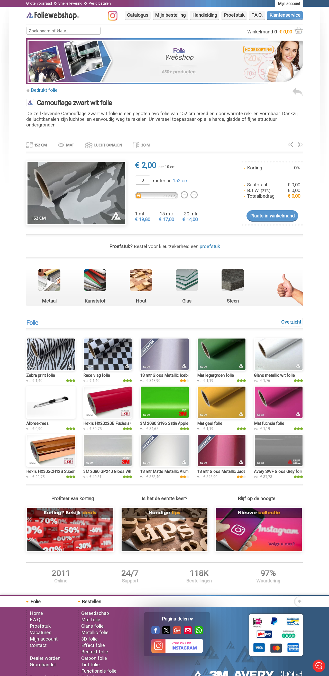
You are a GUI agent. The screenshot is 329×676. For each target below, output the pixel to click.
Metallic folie (94, 632)
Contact (38, 645)
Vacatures (40, 632)
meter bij (170, 181)
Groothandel (43, 665)
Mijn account (44, 639)
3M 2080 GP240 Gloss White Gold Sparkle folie (126, 471)
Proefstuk (234, 15)
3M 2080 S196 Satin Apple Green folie (174, 423)
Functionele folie (98, 671)
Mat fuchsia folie (269, 423)
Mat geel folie (209, 423)
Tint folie (90, 665)
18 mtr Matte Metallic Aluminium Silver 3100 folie (184, 471)
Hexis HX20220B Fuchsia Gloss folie (116, 423)
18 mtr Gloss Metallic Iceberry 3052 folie (177, 375)
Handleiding (204, 15)
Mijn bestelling (170, 15)
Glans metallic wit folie (274, 375)
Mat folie (90, 620)
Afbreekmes (37, 423)
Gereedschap (95, 613)
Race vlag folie (96, 375)
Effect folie (93, 645)
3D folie (89, 639)
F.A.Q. (257, 15)
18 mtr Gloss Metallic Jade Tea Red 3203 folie (239, 471)
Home (36, 613)
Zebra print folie (40, 375)
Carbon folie (94, 658)
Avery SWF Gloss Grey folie (279, 471)
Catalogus (137, 15)
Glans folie (92, 626)
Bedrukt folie (44, 90)
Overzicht (291, 322)
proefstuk (210, 246)
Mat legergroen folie (215, 375)
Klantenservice (284, 15)
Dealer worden (45, 658)
